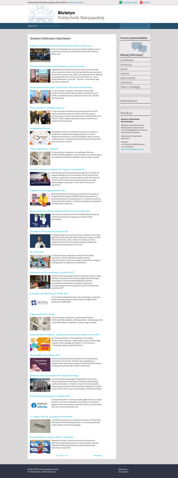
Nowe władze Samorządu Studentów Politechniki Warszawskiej (61, 87)
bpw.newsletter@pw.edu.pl (132, 149)
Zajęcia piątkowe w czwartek (44, 148)
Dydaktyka (127, 60)
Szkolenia (126, 82)
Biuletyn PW (32, 26)
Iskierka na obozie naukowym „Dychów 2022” (52, 272)
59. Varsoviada (37, 251)
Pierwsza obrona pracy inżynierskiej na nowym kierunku (57, 66)
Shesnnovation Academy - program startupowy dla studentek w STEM (64, 334)
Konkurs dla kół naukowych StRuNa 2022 (50, 396)
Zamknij (146, 2)
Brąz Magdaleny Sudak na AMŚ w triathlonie (51, 437)
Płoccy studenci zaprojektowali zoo (47, 107)
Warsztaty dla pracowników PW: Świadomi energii (54, 375)
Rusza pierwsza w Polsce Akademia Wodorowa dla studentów (60, 210)
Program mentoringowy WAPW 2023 (47, 190)
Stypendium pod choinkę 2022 (45, 355)
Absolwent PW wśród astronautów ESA (49, 231)
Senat (123, 69)
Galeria (124, 73)
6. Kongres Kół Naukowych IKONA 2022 (49, 293)
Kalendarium (128, 101)
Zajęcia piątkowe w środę (42, 314)
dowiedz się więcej (74, 2)
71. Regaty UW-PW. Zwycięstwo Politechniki (51, 416)
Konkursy (126, 64)
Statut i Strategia (130, 87)
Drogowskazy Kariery (40, 128)
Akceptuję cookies (129, 2)
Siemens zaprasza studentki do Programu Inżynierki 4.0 (57, 169)
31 (67, 455)
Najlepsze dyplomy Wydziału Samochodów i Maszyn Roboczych (61, 45)
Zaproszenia (127, 78)
